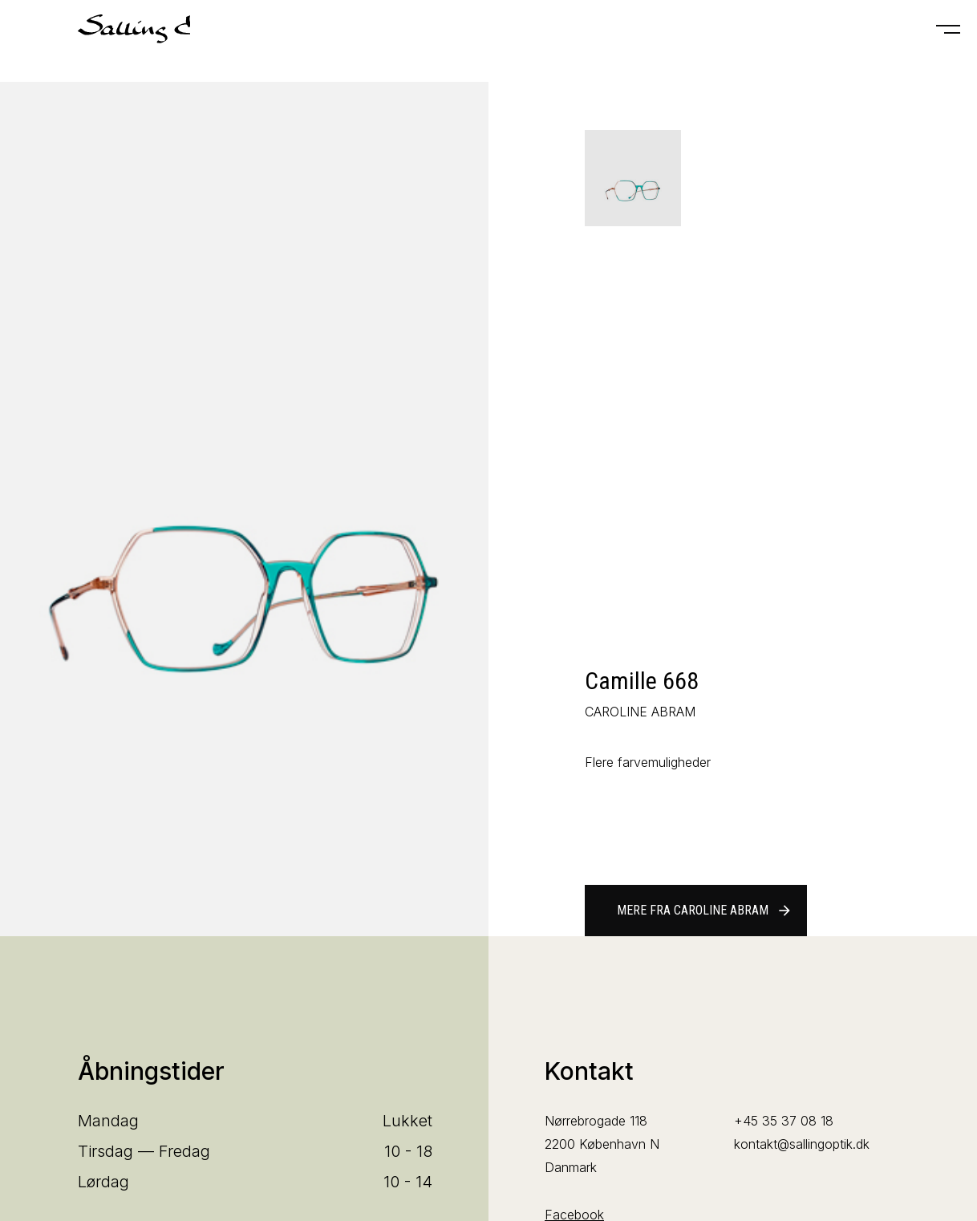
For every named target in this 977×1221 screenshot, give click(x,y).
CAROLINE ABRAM (640, 712)
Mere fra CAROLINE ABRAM (705, 910)
